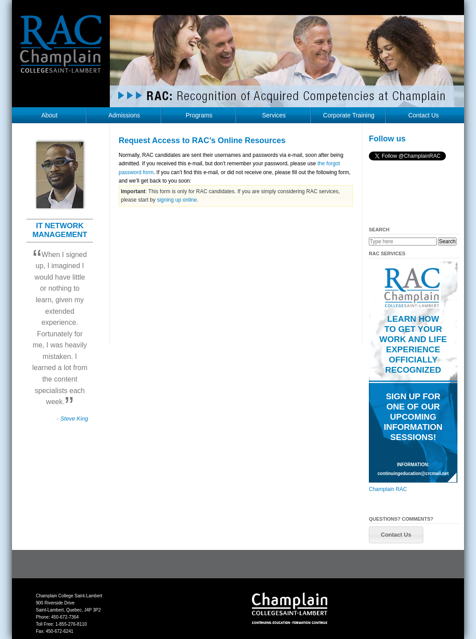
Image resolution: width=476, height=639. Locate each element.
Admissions (124, 115)
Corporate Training (349, 115)
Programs (199, 115)
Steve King (74, 418)
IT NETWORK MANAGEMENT (59, 230)
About (49, 115)
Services (274, 115)
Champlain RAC (388, 489)
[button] (396, 534)
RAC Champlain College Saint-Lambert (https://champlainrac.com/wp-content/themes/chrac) (61, 50)
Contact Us (423, 115)
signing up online (177, 200)
